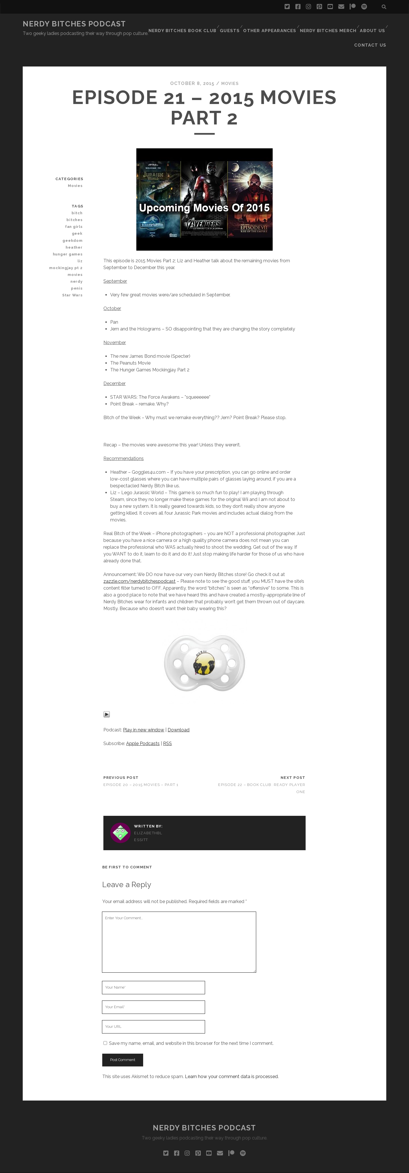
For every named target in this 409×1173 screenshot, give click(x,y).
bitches (76, 194)
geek (78, 208)
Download (178, 704)
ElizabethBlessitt (148, 811)
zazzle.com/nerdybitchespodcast (139, 556)
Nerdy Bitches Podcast (74, 24)
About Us (340, 24)
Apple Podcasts (143, 718)
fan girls (75, 201)
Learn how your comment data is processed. (232, 1051)
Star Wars (74, 270)
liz (81, 236)
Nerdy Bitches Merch (298, 24)
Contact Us (372, 24)
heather (75, 222)
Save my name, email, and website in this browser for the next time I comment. (191, 1018)
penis (78, 263)
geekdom (74, 215)
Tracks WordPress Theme (180, 1166)
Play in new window (143, 704)
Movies (230, 58)
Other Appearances (243, 24)
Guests (205, 24)
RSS (167, 718)
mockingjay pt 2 (68, 242)
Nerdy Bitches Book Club (160, 24)
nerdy (77, 256)
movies (76, 249)
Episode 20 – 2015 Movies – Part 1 (140, 759)
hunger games (69, 229)
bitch (78, 188)
